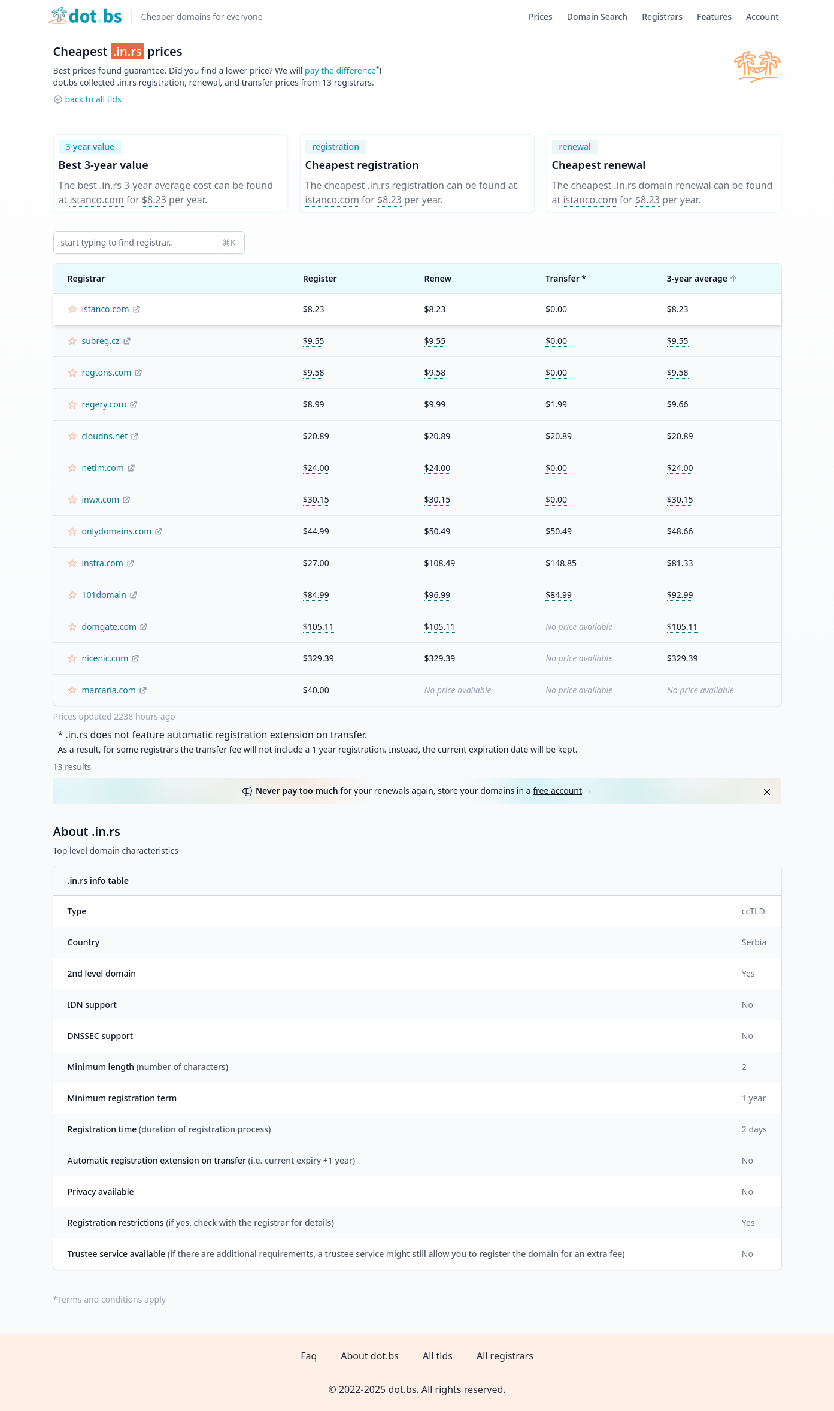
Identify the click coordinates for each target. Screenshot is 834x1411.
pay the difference (340, 70)
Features (714, 16)
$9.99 (435, 404)
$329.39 (318, 658)
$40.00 (316, 690)
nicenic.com (105, 658)
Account (762, 16)
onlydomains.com (117, 531)
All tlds (438, 1355)
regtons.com (107, 372)
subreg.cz (101, 340)
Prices (541, 16)
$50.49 (437, 531)
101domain (104, 594)
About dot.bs (370, 1355)
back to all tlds (93, 99)
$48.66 (680, 531)
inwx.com (101, 499)
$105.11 (318, 626)
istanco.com (96, 199)
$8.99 (313, 404)
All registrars (505, 1355)
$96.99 (437, 594)
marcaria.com (109, 690)
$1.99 (556, 404)
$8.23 (154, 199)
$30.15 (316, 499)
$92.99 (680, 594)
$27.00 (316, 563)
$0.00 (556, 309)
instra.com (102, 563)
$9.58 (313, 372)
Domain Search (597, 16)
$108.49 (440, 563)
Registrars (662, 16)
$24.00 (316, 467)
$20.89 (316, 436)
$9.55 (313, 340)
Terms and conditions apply (111, 1299)
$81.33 (680, 563)
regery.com (104, 404)
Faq (309, 1355)
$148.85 (561, 563)
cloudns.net (105, 436)
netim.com (103, 467)
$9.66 (678, 404)
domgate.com (109, 626)
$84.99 (316, 594)
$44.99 (316, 531)
